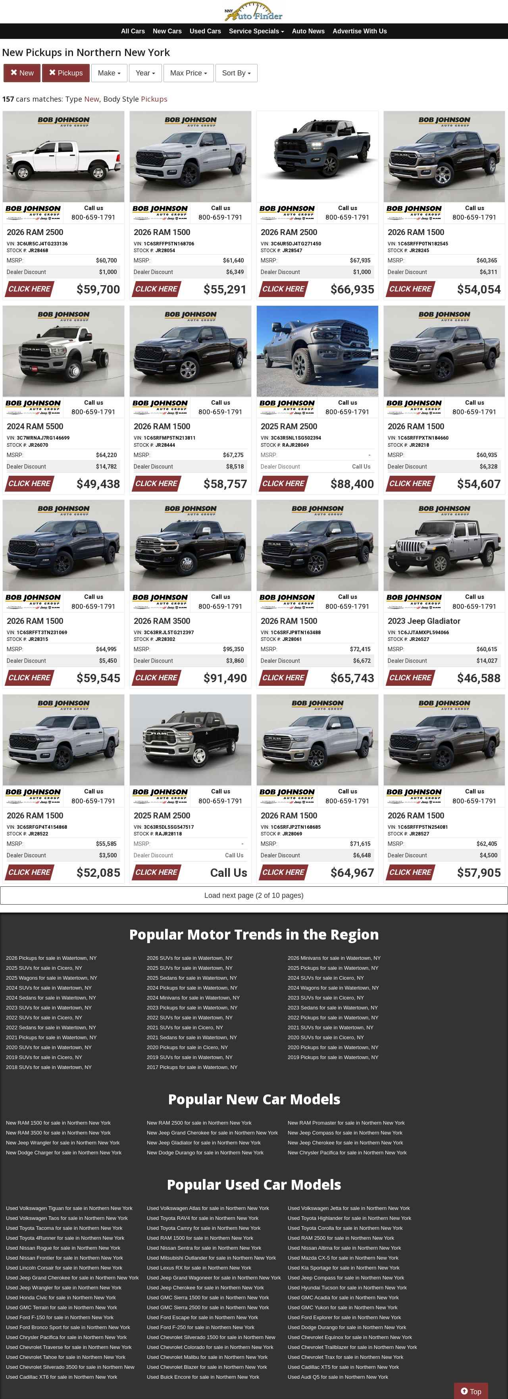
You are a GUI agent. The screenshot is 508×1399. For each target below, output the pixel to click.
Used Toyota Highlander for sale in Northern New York (349, 1218)
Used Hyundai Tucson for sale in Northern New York (347, 1288)
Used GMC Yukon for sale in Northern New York (343, 1307)
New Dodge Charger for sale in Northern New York (63, 1153)
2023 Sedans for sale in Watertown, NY (333, 1008)
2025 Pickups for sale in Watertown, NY (333, 968)
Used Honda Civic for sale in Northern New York (61, 1298)
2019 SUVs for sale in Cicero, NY (44, 1057)
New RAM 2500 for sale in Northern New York (199, 1123)
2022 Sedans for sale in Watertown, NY (51, 1027)
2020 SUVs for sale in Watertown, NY (49, 1047)
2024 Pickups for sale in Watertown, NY (192, 988)
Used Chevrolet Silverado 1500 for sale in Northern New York (211, 1338)
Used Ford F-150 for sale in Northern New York (60, 1317)
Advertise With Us (360, 31)
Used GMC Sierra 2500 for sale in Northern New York (208, 1307)
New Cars (167, 31)
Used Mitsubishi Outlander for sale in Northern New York (211, 1258)
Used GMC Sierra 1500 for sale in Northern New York (208, 1298)
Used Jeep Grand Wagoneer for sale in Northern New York (214, 1278)
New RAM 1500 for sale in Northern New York (58, 1123)
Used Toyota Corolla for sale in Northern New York (345, 1228)
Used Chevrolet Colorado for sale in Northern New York (210, 1347)
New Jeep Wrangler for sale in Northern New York (63, 1143)
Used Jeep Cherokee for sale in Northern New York (205, 1288)
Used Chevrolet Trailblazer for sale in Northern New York (352, 1347)
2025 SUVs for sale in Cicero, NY (44, 968)
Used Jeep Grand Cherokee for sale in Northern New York (72, 1278)
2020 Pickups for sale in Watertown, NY (333, 1047)
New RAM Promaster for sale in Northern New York (346, 1123)
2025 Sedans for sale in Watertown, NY (192, 978)
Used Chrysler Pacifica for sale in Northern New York (66, 1337)
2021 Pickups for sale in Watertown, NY (51, 1037)
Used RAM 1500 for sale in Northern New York (200, 1238)
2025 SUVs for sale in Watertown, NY (190, 968)
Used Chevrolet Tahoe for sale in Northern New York (65, 1357)
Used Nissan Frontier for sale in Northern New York (64, 1258)
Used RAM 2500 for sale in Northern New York (341, 1238)
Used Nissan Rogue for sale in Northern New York (63, 1248)
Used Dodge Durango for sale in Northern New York (347, 1327)
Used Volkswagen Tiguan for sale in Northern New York (69, 1208)
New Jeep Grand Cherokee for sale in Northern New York (212, 1133)
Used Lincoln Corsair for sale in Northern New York (64, 1268)
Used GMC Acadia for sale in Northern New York (343, 1298)
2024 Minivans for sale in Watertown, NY (193, 998)
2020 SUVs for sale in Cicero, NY (326, 1037)
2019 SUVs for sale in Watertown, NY (190, 1057)
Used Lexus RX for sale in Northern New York (199, 1268)
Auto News (308, 31)
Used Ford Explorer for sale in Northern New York (344, 1317)
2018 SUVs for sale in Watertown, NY (49, 1067)
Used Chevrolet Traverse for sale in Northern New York (68, 1347)
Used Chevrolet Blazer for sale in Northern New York (207, 1367)
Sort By (236, 73)
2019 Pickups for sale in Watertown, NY (333, 1057)
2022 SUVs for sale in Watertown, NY (190, 1018)
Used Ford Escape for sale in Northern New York (202, 1317)
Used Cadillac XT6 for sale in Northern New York (61, 1377)
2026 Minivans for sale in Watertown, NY (334, 958)
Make (109, 73)
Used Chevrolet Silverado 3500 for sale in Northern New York (70, 1368)
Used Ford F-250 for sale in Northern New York (200, 1327)
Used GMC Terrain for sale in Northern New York (61, 1307)
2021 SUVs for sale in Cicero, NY (185, 1027)
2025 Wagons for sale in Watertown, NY (51, 978)
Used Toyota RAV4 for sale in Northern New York (202, 1218)
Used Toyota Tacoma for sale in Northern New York (64, 1228)
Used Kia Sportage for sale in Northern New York (344, 1268)
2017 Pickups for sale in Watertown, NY (192, 1067)
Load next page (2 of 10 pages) (254, 895)
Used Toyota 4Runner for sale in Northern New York (65, 1238)
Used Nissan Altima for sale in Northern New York (344, 1248)
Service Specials (256, 31)
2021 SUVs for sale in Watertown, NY (330, 1027)
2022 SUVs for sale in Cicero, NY (44, 1018)
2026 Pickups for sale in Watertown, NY (51, 958)
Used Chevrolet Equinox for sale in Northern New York (350, 1337)
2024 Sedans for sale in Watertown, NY (51, 998)
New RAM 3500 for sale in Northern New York (58, 1133)
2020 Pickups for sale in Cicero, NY (187, 1047)
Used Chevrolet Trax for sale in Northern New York (345, 1357)
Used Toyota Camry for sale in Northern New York (204, 1228)
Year (145, 73)
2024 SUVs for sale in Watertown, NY (49, 988)
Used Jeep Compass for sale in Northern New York (346, 1278)
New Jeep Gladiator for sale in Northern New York (204, 1143)
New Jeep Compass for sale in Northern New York (345, 1133)
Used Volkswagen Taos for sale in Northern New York (67, 1218)
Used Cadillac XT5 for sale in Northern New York (343, 1367)
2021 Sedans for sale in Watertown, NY (192, 1037)
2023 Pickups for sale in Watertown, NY (192, 1008)
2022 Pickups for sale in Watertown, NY (333, 1018)
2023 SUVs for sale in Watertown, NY (49, 1008)
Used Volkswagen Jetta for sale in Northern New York (349, 1208)
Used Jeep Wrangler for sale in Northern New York (63, 1288)
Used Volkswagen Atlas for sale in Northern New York (208, 1208)
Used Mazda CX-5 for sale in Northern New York (343, 1258)
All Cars (133, 31)
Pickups (66, 73)
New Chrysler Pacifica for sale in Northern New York (347, 1153)
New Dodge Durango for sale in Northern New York (205, 1153)
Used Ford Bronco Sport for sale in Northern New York (68, 1327)
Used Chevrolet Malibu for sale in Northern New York (207, 1357)
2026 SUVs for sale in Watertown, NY (190, 958)
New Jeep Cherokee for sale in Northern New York (345, 1143)
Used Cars (205, 31)
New (22, 73)
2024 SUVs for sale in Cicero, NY (326, 978)
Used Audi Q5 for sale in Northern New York (338, 1377)
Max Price (188, 73)
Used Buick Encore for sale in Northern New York (203, 1377)
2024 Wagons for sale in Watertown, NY (333, 988)
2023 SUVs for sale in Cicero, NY (326, 998)
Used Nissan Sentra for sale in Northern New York (204, 1248)
